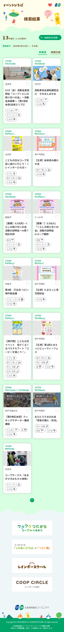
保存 (27, 83)
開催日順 (55, 52)
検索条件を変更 (51, 37)
